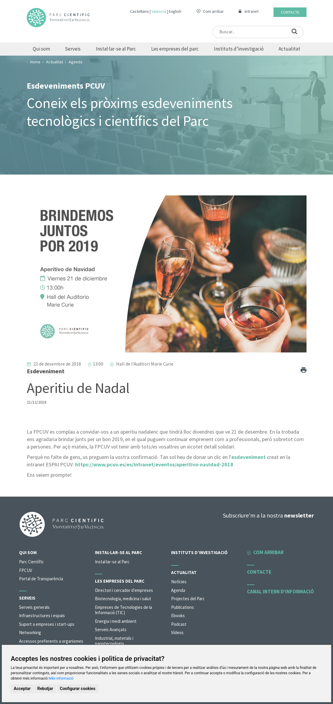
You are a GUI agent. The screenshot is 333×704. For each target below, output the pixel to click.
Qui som (41, 49)
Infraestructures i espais (42, 615)
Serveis (73, 49)
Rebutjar (45, 688)
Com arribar (213, 11)
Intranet (252, 11)
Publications (182, 607)
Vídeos (177, 632)
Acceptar (22, 688)
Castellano (139, 11)
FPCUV (25, 570)
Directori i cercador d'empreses (124, 590)
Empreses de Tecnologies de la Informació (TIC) (123, 610)
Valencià (158, 11)
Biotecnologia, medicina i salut (123, 598)
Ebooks (178, 615)
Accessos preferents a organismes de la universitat (51, 644)
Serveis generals (34, 607)
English (175, 11)
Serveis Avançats (110, 629)
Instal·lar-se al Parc (116, 49)
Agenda (178, 590)
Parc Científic (31, 562)
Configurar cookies (77, 688)
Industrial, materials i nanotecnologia (114, 641)
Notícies (179, 581)
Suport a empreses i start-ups (46, 624)
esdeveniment (248, 457)
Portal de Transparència (41, 578)
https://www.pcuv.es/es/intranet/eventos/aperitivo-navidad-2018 (154, 464)
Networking (30, 632)
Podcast (179, 624)
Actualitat (289, 49)
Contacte (290, 12)
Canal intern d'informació (280, 591)
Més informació (61, 678)
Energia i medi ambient (116, 621)
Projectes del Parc (188, 598)
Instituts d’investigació (239, 49)
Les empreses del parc (175, 49)
